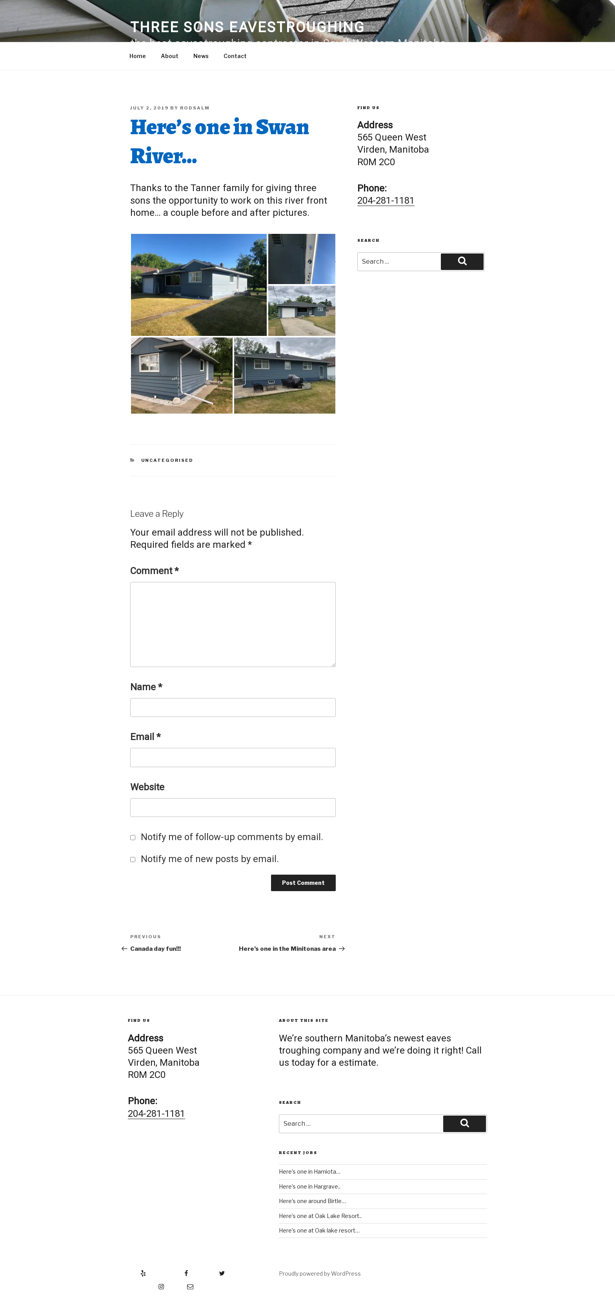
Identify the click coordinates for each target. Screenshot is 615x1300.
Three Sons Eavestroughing (247, 27)
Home (137, 56)
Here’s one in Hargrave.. (309, 1186)
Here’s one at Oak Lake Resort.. (320, 1215)
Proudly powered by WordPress (320, 1273)
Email (145, 736)
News (201, 56)
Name (146, 687)
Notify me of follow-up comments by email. (232, 836)
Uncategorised (167, 460)
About (169, 56)
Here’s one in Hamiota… (309, 1171)
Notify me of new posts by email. (210, 858)
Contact (235, 56)
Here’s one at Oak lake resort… (319, 1230)
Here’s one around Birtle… (312, 1201)
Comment (154, 570)
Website (147, 787)
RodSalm (195, 108)
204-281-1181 (386, 200)
